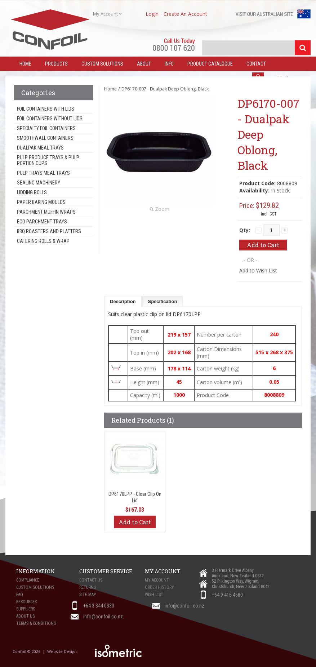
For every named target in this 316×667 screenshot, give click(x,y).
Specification (162, 301)
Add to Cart (135, 522)
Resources (26, 601)
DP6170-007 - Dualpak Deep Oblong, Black (165, 89)
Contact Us (90, 580)
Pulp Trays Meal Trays (43, 173)
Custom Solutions (102, 64)
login (152, 13)
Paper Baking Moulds (41, 202)
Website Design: (63, 651)
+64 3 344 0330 (98, 606)
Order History (159, 587)
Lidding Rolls (32, 192)
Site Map (87, 594)
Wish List (154, 594)
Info (169, 64)
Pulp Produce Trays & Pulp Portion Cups (48, 160)
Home (110, 89)
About (144, 64)
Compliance (27, 580)
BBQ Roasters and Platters (49, 231)
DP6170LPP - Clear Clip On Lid (134, 497)
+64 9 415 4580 (227, 595)
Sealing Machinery (38, 183)
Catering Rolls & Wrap (43, 241)
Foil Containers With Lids (45, 109)
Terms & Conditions (36, 623)
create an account (185, 13)
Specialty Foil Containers (46, 128)
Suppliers (25, 609)
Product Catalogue (210, 64)
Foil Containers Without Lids (50, 118)
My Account (157, 580)
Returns (87, 587)
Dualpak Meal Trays (40, 148)
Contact (256, 64)
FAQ (19, 594)
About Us (25, 616)
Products (56, 64)
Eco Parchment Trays (42, 221)
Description (123, 301)
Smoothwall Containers (45, 138)
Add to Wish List (258, 270)
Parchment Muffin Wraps (46, 212)
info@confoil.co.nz (184, 606)
